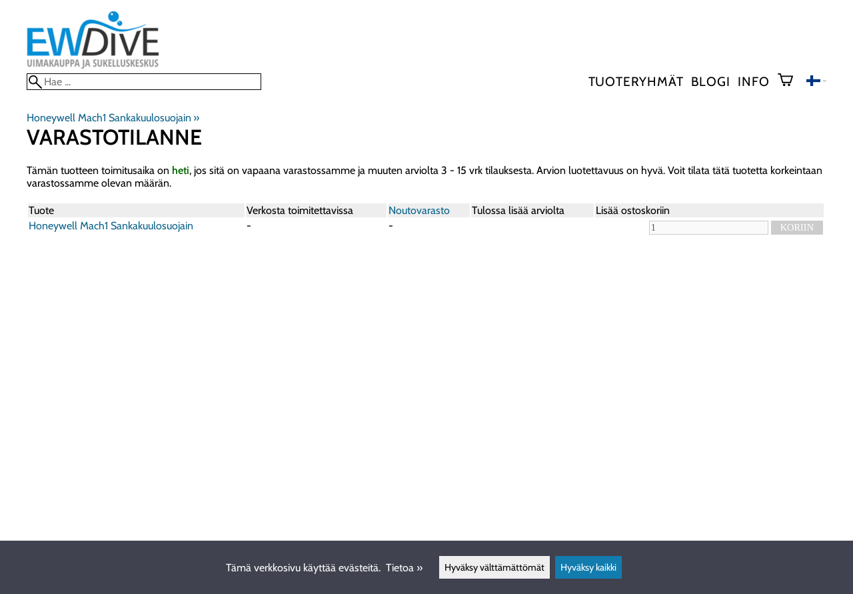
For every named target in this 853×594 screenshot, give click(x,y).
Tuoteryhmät (636, 81)
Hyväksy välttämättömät (494, 567)
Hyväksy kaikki (588, 567)
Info (753, 81)
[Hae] (144, 81)
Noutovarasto (419, 210)
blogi (710, 81)
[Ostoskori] (791, 81)
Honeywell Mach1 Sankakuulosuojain (113, 117)
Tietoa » (404, 567)
